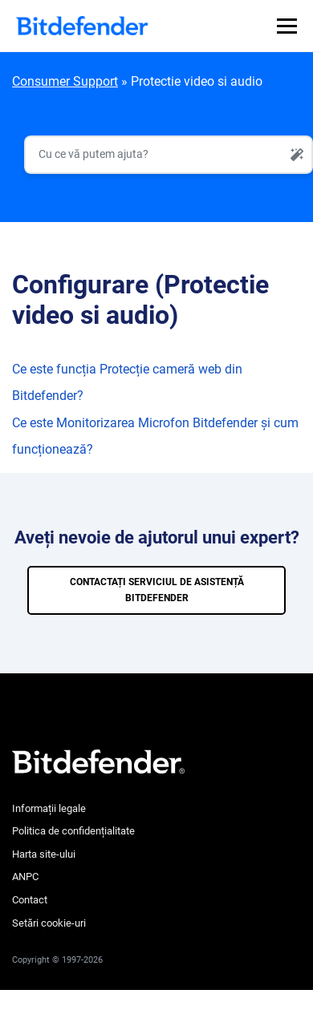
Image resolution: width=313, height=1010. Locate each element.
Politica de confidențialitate (73, 831)
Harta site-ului (43, 854)
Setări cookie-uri (49, 923)
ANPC (25, 877)
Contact (29, 900)
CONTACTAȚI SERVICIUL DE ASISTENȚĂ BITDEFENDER (157, 590)
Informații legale (49, 808)
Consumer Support (65, 81)
